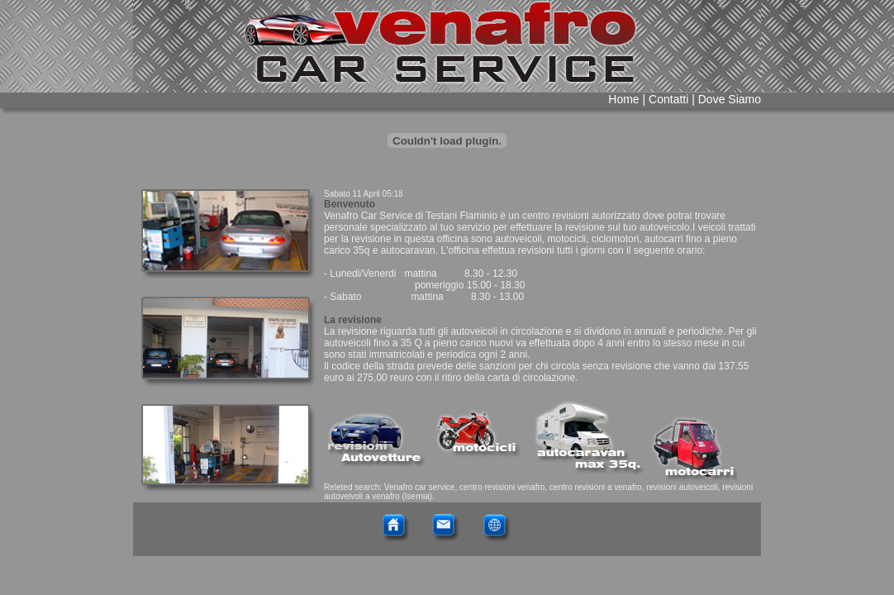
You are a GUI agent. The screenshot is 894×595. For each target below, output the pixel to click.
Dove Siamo (729, 99)
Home (623, 99)
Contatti (666, 99)
